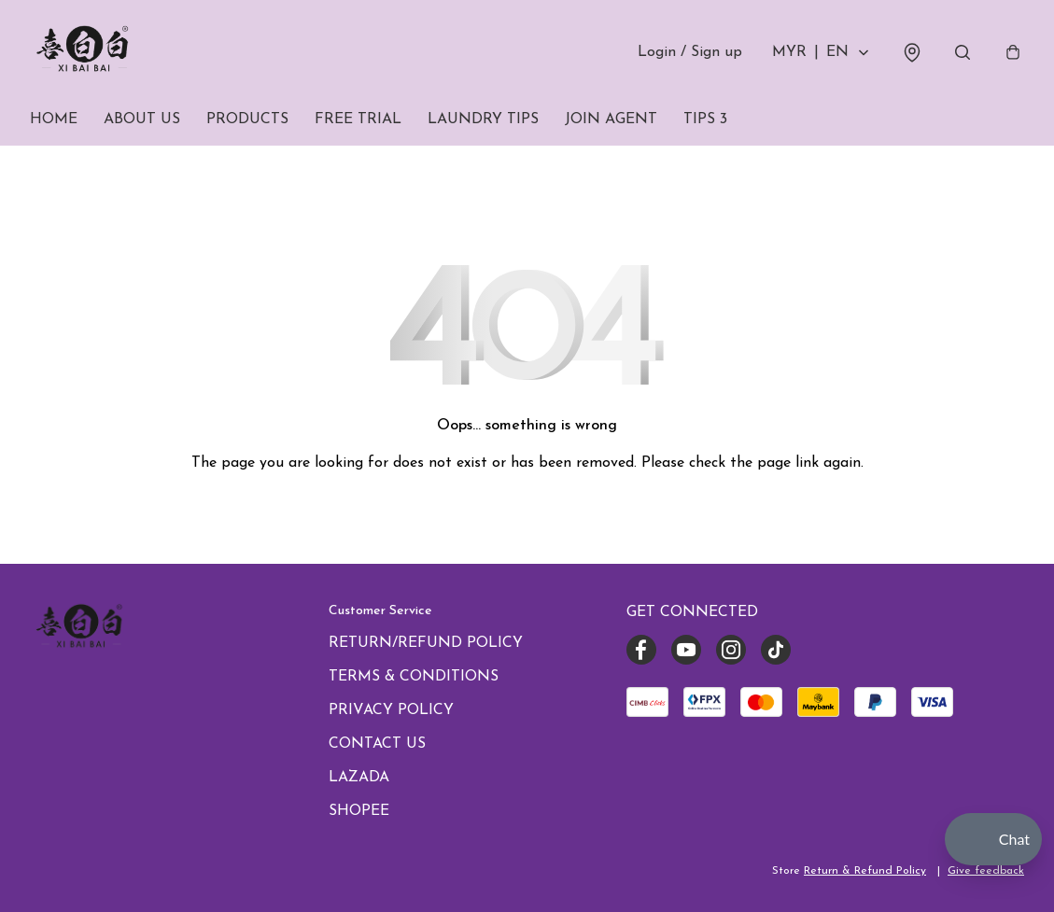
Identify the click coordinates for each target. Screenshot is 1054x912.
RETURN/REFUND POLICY (426, 643)
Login (690, 52)
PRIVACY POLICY (391, 710)
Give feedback (986, 871)
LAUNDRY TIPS (483, 119)
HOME (53, 119)
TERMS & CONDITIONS (414, 676)
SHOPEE (359, 811)
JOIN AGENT (611, 119)
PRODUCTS (247, 119)
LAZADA (359, 777)
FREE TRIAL (358, 119)
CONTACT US (377, 744)
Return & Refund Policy (865, 871)
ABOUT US (142, 119)
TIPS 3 (705, 119)
